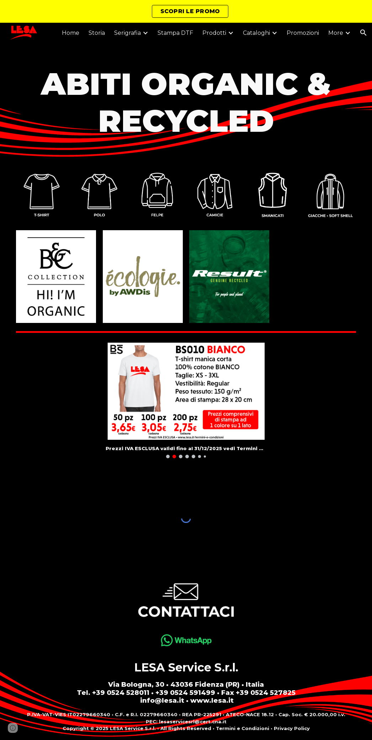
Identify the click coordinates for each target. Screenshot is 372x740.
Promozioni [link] (303, 32)
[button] (363, 32)
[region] (186, 11)
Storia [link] (97, 32)
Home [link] (70, 32)
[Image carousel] (186, 399)
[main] (186, 102)
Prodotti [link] (214, 32)
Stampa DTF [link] (175, 32)
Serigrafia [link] (127, 32)
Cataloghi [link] (256, 32)
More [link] (335, 32)
